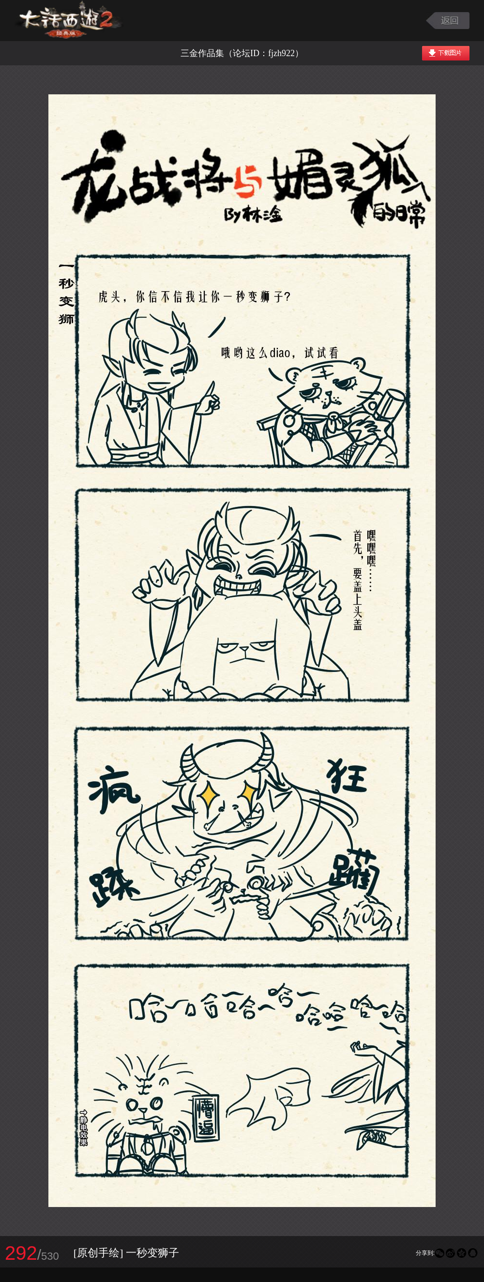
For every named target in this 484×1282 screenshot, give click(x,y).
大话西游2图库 (69, 20)
